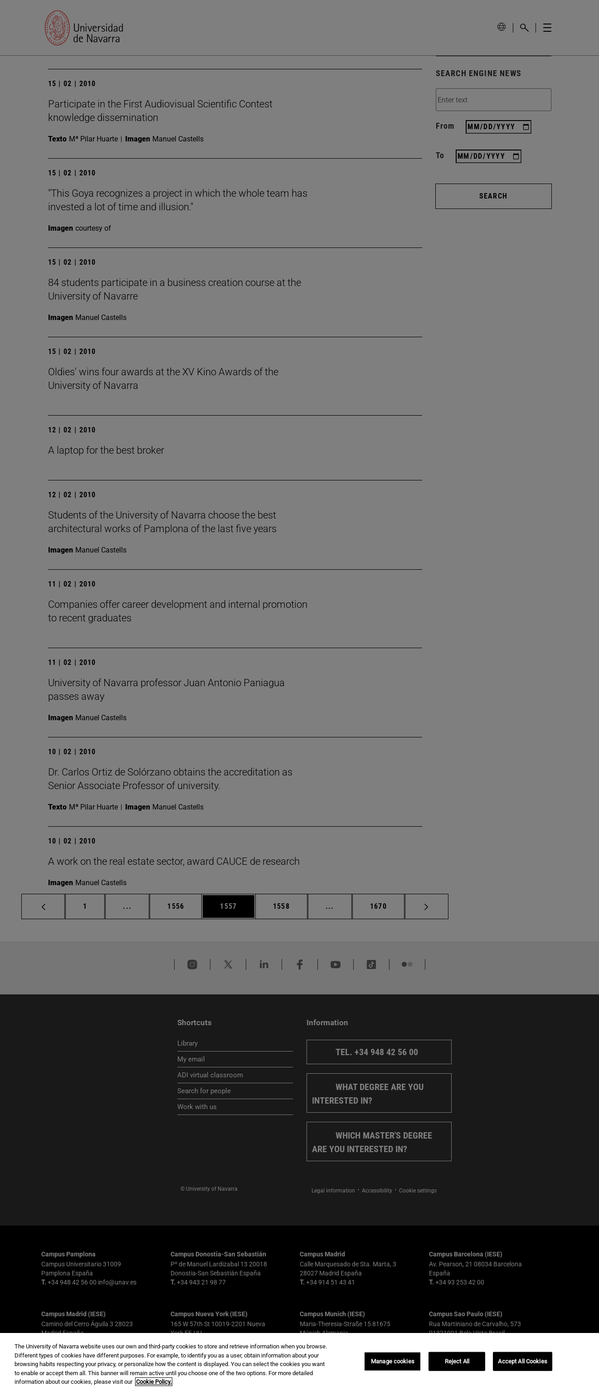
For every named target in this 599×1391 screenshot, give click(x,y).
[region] (299, 1362)
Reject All (457, 1361)
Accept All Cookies (522, 1361)
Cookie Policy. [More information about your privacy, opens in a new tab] (153, 1381)
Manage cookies (392, 1361)
